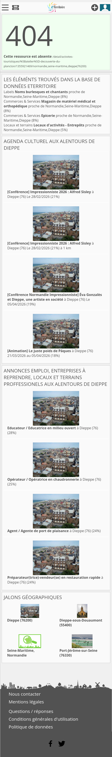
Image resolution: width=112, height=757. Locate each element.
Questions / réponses (31, 711)
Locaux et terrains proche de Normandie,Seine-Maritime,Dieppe (52, 127)
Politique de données (31, 727)
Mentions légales (26, 702)
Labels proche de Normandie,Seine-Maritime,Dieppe (44, 94)
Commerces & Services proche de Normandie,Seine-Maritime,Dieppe (52, 103)
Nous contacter (25, 694)
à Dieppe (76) (54, 297)
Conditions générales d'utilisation (43, 719)
